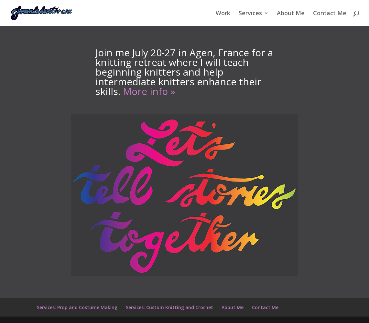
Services (250, 14)
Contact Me (329, 14)
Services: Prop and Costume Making (77, 307)
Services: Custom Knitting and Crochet (169, 307)
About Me (291, 14)
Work (223, 14)
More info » (149, 91)
